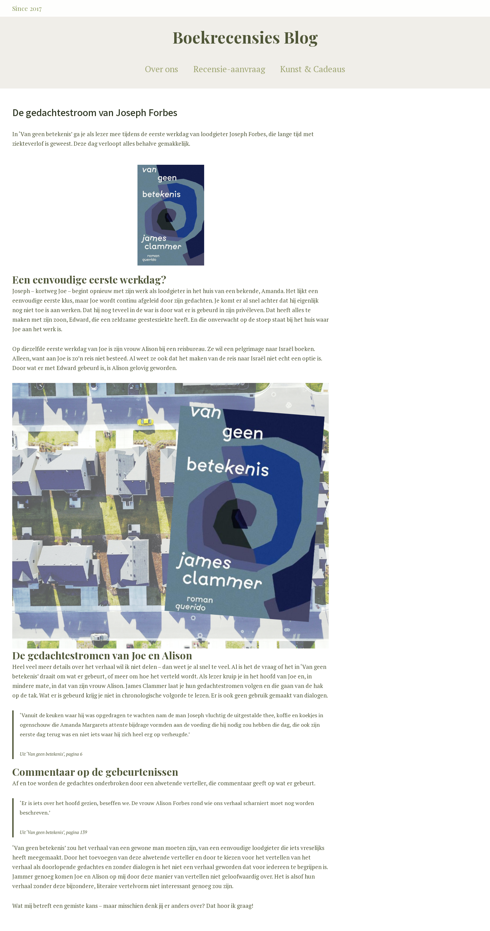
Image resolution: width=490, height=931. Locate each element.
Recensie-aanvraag (229, 69)
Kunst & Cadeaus (312, 69)
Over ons (161, 69)
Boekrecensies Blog (245, 37)
